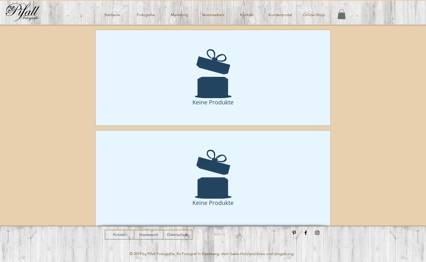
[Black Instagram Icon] (317, 233)
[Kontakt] (119, 234)
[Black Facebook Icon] (306, 233)
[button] (341, 14)
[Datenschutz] (177, 234)
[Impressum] (148, 234)
